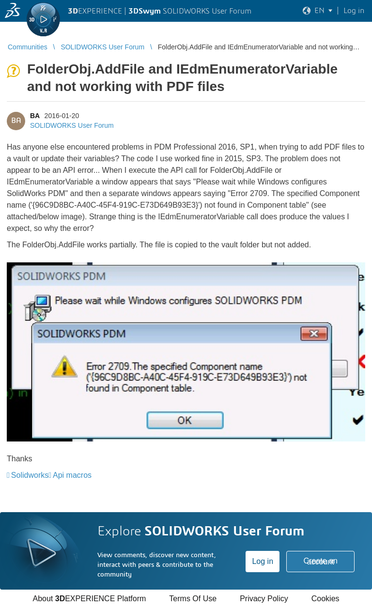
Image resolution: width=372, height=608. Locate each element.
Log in (262, 561)
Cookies (325, 598)
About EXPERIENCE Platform (89, 598)
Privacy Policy (264, 598)
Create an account (321, 561)
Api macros (72, 475)
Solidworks (29, 475)
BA (35, 116)
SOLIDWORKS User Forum (72, 125)
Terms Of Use (193, 598)
